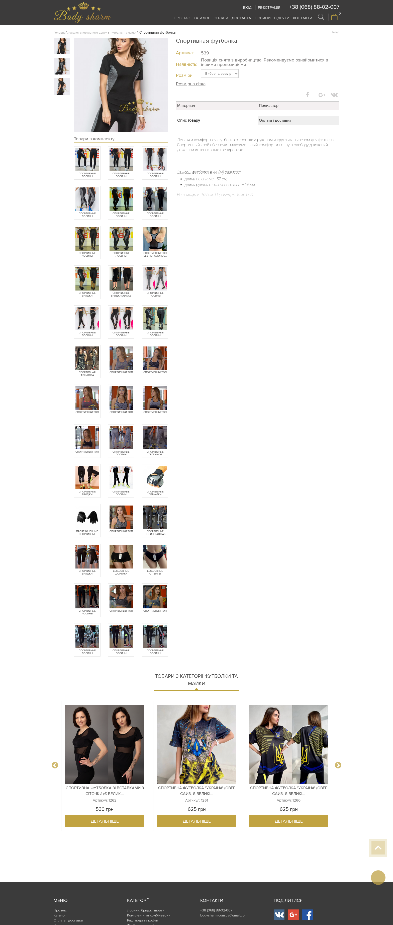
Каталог (201, 18)
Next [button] (338, 765)
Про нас (182, 18)
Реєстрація (269, 7)
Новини (263, 18)
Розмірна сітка (191, 84)
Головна (59, 33)
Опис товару (188, 120)
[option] (105, 766)
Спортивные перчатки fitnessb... (155, 493)
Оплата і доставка (232, 18)
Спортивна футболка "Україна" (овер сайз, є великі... (196, 791)
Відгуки (281, 18)
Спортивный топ (121, 372)
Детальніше (105, 821)
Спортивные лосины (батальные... (121, 175)
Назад (335, 32)
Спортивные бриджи (87, 294)
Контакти (302, 18)
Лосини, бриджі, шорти (145, 910)
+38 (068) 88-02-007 (314, 7)
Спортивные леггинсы (155, 453)
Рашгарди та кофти (142, 920)
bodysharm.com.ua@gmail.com (223, 915)
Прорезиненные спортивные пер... (87, 533)
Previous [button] (55, 765)
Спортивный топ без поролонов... (155, 254)
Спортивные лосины (87, 175)
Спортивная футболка (87, 374)
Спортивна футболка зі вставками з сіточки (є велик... (105, 791)
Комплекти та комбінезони (148, 915)
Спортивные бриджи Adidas (121, 294)
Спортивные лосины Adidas (155, 533)
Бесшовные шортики (121, 572)
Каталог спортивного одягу (87, 33)
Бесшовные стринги (155, 572)
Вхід (247, 7)
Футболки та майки (123, 33)
